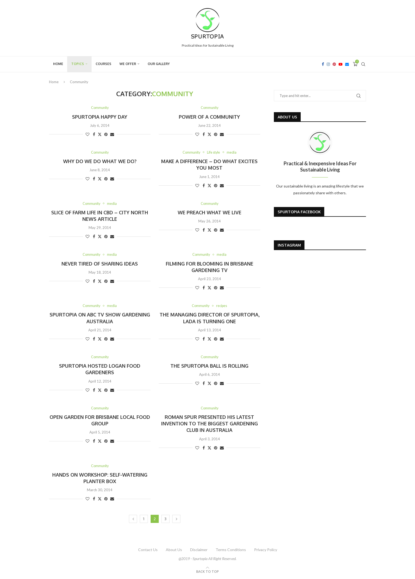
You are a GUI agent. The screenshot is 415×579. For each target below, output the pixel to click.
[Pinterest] (334, 64)
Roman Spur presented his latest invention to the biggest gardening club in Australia (209, 424)
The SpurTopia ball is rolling (209, 367)
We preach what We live (209, 213)
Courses (103, 64)
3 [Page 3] (165, 519)
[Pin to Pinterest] (106, 134)
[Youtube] (340, 64)
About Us (174, 550)
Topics (77, 64)
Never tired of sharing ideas (99, 264)
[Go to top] (207, 572)
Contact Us (148, 550)
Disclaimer (199, 550)
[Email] (347, 64)
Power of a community (209, 117)
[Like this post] (87, 134)
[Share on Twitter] (100, 134)
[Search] (363, 64)
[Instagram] (328, 64)
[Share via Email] (112, 134)
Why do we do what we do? (100, 161)
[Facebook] (323, 64)
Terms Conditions (231, 550)
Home (58, 64)
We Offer (127, 64)
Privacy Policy (265, 550)
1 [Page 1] (143, 519)
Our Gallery (159, 64)
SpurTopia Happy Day (99, 117)
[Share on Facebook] (94, 134)
